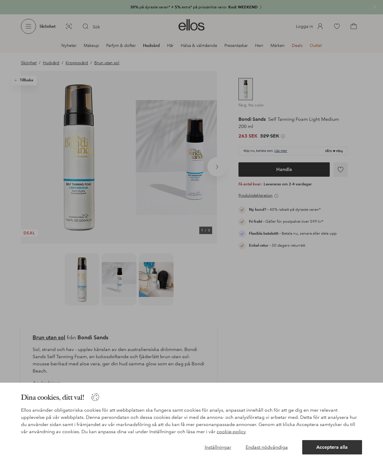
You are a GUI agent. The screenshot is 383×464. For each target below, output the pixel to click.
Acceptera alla (332, 447)
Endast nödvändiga (267, 447)
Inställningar (218, 447)
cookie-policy (231, 431)
